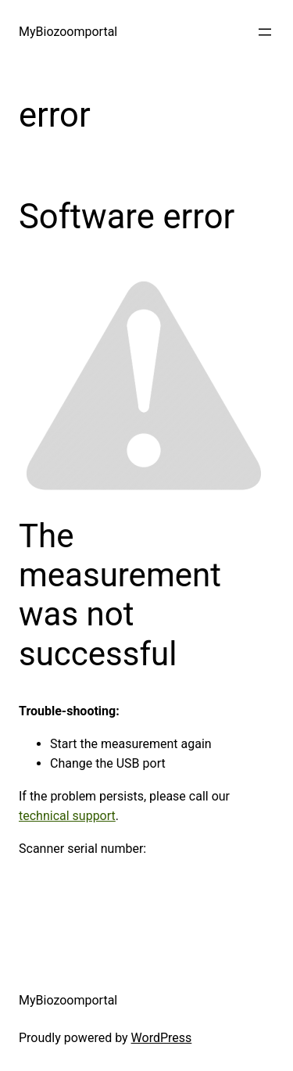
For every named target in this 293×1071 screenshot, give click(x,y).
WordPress (161, 1037)
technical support (67, 815)
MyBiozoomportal (68, 31)
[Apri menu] (264, 32)
